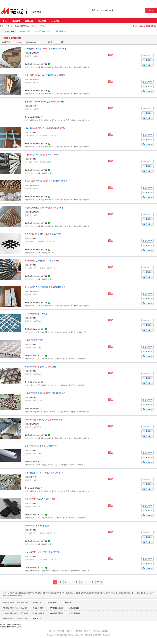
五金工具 (29, 21)
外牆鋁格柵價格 (60, 31)
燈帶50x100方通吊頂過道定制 (45, 75)
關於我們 (52, 631)
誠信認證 (6, 42)
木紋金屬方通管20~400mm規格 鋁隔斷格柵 (44, 101)
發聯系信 (147, 60)
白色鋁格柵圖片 (74, 608)
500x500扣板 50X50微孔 (38, 525)
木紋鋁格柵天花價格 (14, 624)
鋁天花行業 (37, 618)
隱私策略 (87, 631)
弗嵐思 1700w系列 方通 (40, 499)
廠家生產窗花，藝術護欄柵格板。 (46, 393)
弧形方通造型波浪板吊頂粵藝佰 (44, 207)
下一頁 (99, 582)
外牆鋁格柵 (37, 602)
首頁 (5, 21)
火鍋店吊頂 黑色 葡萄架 (43, 234)
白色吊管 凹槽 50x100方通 (42, 154)
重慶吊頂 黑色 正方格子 (42, 260)
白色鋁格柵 (67, 602)
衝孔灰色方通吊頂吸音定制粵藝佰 (45, 287)
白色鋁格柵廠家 (74, 613)
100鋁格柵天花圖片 (57, 608)
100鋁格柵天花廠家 (57, 613)
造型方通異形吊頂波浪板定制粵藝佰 (46, 181)
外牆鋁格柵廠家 (38, 613)
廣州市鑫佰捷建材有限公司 (34, 329)
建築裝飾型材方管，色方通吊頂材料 (44, 472)
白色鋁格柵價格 (24, 31)
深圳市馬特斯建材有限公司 (34, 568)
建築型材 (32, 106)
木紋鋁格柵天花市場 (22, 26)
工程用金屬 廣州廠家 (41, 366)
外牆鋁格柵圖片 (38, 608)
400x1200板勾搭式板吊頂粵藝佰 (43, 419)
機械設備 (16, 21)
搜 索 (151, 10)
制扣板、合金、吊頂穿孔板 (43, 552)
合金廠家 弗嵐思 (36, 313)
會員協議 (96, 631)
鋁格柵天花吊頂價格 (42, 31)
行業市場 (36, 12)
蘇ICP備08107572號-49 (101, 635)
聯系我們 (60, 631)
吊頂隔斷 (32, 132)
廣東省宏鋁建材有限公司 (33, 117)
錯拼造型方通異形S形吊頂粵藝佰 (45, 48)
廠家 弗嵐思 (34, 340)
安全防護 (55, 21)
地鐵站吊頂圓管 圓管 (41, 446)
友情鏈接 (105, 631)
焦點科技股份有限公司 (67, 635)
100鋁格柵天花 (52, 602)
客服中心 (69, 631)
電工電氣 (42, 21)
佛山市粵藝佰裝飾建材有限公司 (36, 64)
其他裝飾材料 (34, 53)
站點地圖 (78, 631)
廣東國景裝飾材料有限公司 (34, 382)
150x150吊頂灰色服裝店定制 (45, 128)
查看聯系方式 (147, 55)
